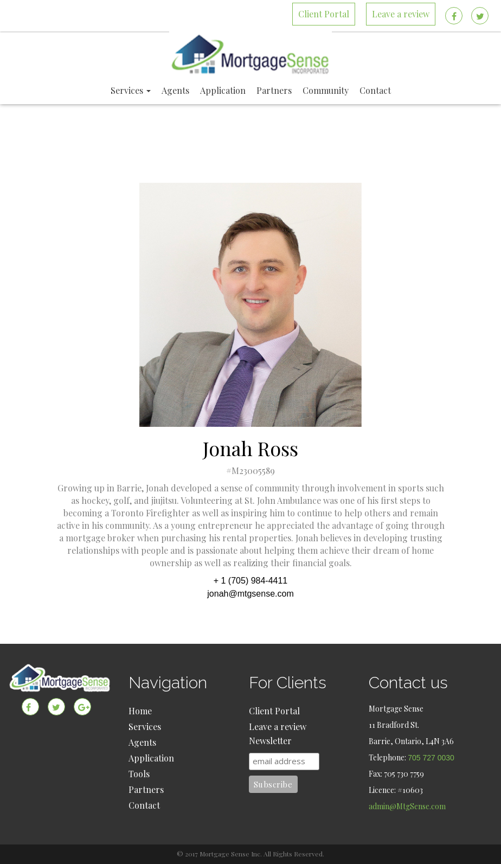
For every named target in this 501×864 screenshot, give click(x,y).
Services (145, 726)
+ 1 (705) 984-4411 (251, 580)
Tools (139, 773)
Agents (142, 742)
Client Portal (274, 710)
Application (151, 758)
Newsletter (270, 740)
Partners (146, 789)
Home (140, 710)
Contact (144, 805)
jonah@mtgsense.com (250, 593)
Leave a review (277, 726)
